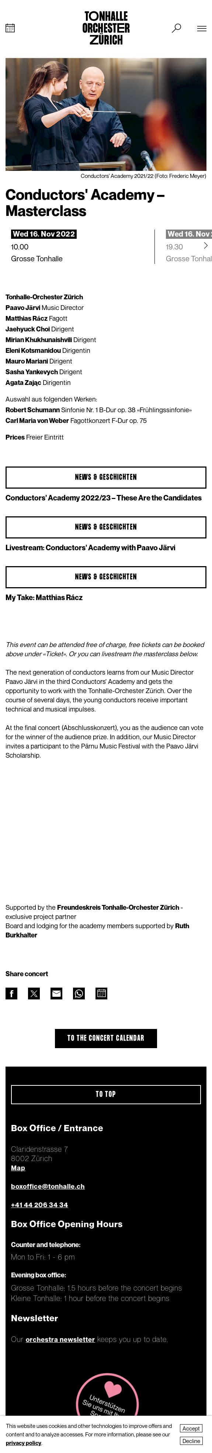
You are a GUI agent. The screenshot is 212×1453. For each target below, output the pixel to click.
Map (18, 1168)
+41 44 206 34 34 (39, 1205)
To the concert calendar (106, 1038)
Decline (191, 1440)
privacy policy (23, 1442)
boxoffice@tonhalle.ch (48, 1186)
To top (106, 1094)
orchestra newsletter (60, 1339)
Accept (191, 1428)
